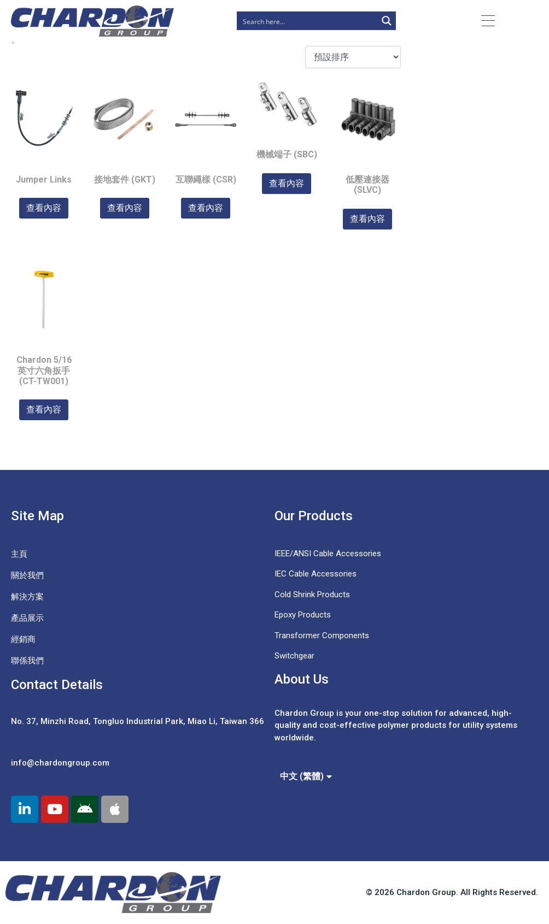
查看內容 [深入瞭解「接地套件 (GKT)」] (124, 208)
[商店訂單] (353, 57)
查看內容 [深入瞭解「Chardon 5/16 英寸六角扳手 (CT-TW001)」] (43, 409)
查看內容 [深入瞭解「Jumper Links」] (43, 208)
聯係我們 (27, 661)
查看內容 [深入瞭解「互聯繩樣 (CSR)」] (205, 208)
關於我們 (27, 575)
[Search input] (307, 21)
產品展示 (27, 618)
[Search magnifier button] (386, 20)
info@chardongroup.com (60, 763)
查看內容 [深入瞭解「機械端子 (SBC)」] (286, 183)
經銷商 (23, 639)
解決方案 (27, 597)
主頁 (19, 554)
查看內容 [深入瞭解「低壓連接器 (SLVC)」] (367, 219)
